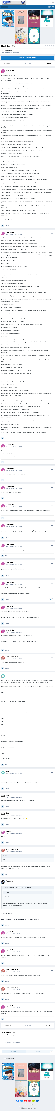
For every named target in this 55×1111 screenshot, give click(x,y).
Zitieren (7, 225)
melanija (8, 831)
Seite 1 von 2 (28, 63)
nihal (7, 675)
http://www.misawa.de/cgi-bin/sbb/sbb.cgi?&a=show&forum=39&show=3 (20, 919)
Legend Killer (8, 50)
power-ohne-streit (12, 657)
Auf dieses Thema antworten (27, 57)
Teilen (13, 1051)
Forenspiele (16, 52)
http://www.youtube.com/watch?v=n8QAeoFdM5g (23, 641)
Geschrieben (14, 72)
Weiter (49, 63)
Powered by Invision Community (27, 1108)
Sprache (25, 1105)
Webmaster (10, 881)
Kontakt (31, 1105)
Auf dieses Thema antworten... (12, 1042)
